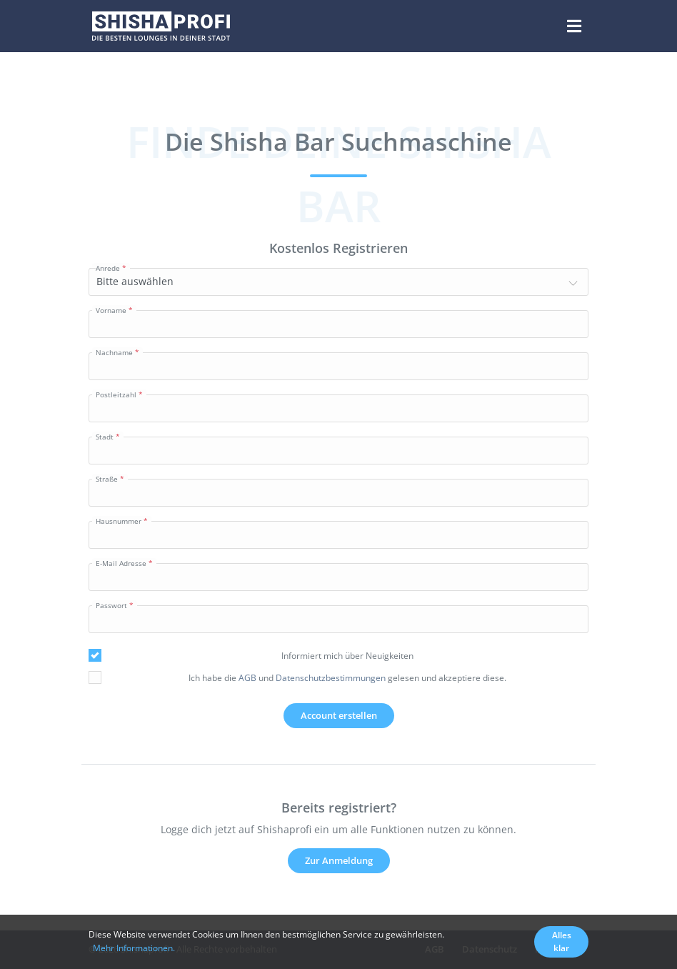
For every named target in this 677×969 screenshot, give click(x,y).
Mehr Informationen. (134, 948)
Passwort (111, 605)
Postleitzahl (116, 394)
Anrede (108, 268)
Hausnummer (118, 521)
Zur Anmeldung (339, 860)
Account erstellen (339, 715)
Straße (107, 479)
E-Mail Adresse (121, 563)
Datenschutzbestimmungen (331, 678)
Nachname (114, 352)
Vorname (111, 310)
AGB (247, 678)
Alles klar (561, 941)
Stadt (105, 437)
